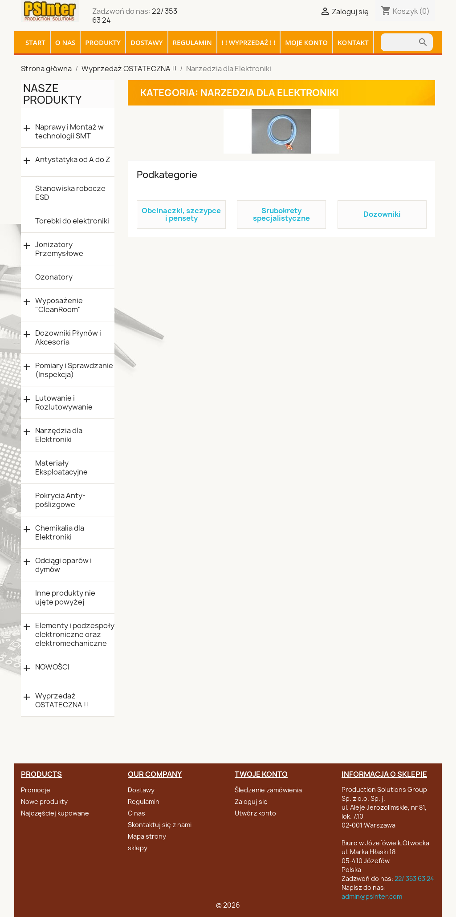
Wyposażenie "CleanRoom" (59, 305)
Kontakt (353, 42)
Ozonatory (54, 276)
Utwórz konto (255, 813)
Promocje (35, 790)
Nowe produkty (44, 801)
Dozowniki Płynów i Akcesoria (68, 337)
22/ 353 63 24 (414, 878)
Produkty (103, 42)
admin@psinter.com (372, 896)
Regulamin (192, 42)
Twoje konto (261, 774)
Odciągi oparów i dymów (63, 565)
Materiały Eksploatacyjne (61, 467)
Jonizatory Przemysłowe (59, 249)
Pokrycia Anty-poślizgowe (60, 500)
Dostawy (146, 42)
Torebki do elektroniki (72, 220)
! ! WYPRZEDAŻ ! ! (249, 42)
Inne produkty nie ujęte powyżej (65, 597)
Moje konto (306, 42)
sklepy (137, 848)
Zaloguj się (251, 801)
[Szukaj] (399, 42)
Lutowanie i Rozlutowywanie (64, 402)
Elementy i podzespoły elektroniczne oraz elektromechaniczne (74, 634)
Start (35, 42)
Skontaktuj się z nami (159, 824)
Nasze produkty (52, 94)
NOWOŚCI (52, 667)
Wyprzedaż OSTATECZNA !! (61, 700)
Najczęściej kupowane (55, 813)
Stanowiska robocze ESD (70, 193)
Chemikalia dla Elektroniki (59, 532)
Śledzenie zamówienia (268, 790)
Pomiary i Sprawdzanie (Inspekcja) (74, 370)
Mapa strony (147, 836)
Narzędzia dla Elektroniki (58, 435)
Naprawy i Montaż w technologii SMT (69, 131)
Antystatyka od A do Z (72, 159)
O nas (65, 42)
